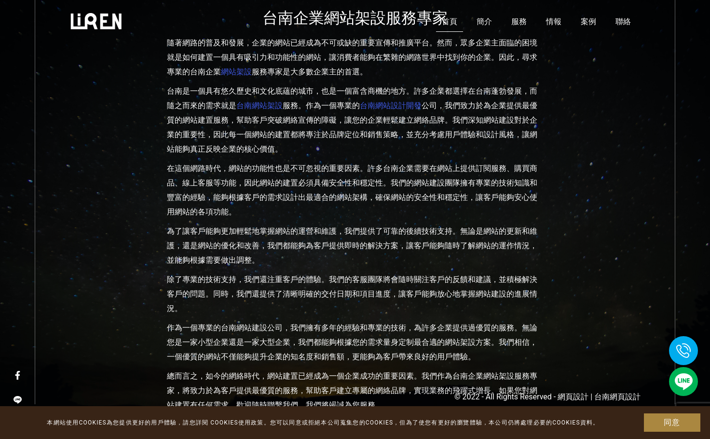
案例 (588, 21)
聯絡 (623, 21)
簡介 (484, 21)
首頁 (449, 21)
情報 (553, 21)
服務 (519, 21)
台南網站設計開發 (391, 105)
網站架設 (236, 71)
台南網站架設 (259, 105)
